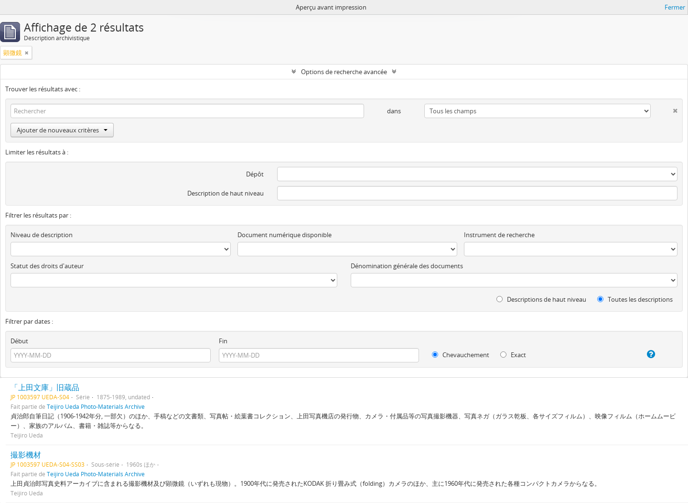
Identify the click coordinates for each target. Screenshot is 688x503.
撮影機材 (26, 454)
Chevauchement (460, 354)
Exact (513, 354)
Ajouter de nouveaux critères (62, 130)
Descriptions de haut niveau (541, 299)
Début (19, 341)
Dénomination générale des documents (407, 266)
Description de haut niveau (225, 193)
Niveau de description (42, 234)
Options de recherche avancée (344, 71)
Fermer (675, 7)
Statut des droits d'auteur (47, 266)
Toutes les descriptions (635, 299)
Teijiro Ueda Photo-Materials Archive (96, 406)
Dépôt (255, 174)
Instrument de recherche (499, 234)
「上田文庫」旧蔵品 (45, 387)
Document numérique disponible (284, 234)
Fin (223, 341)
